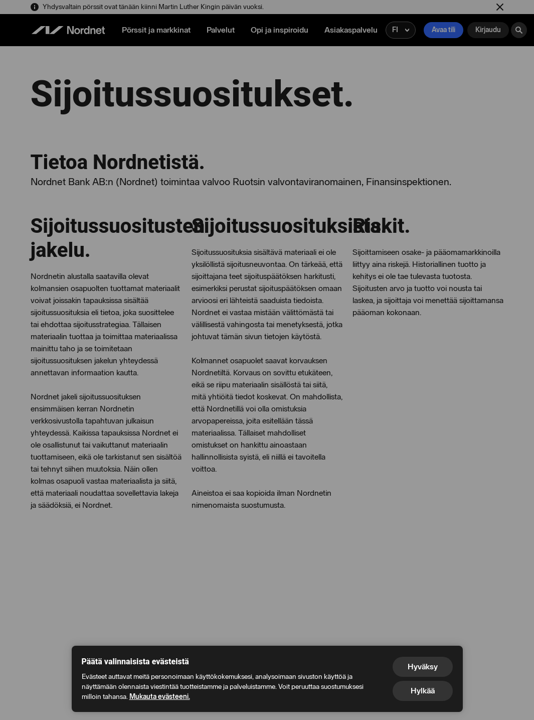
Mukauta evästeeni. (159, 696)
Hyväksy (423, 666)
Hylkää (423, 690)
